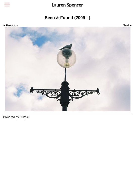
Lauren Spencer (67, 5)
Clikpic (24, 117)
